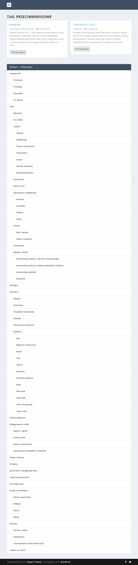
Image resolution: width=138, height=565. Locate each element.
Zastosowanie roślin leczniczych (22, 29)
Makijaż (17, 503)
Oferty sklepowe (17, 417)
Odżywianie (77, 29)
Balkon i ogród (20, 431)
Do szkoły (18, 119)
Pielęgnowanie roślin (19, 424)
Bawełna (15, 24)
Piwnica (19, 212)
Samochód (19, 179)
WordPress (66, 562)
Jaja (18, 338)
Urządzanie (19, 245)
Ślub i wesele (22, 232)
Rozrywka (18, 93)
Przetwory (18, 305)
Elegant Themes (34, 562)
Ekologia (14, 285)
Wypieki (17, 318)
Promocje (18, 80)
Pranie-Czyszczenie (25, 146)
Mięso (19, 351)
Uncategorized (16, 484)
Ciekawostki (15, 73)
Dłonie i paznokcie (22, 497)
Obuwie (19, 133)
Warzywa (20, 391)
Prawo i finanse (17, 457)
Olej (18, 358)
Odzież (17, 126)
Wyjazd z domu (21, 252)
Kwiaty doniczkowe (23, 444)
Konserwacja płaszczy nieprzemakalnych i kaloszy (39, 265)
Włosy (16, 517)
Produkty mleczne (24, 378)
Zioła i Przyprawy (24, 404)
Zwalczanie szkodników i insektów (30, 451)
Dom (12, 106)
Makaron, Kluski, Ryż (26, 345)
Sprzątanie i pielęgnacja (25, 192)
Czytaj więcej (18, 52)
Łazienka (20, 206)
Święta (17, 225)
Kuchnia (20, 199)
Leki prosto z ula (84, 24)
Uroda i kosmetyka (18, 490)
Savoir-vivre (19, 186)
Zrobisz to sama (17, 550)
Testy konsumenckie (19, 477)
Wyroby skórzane (24, 166)
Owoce (19, 364)
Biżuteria (18, 113)
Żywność (18, 331)
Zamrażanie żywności (24, 325)
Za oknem (18, 100)
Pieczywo (20, 371)
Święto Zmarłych (24, 239)
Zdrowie (13, 523)
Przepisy (13, 464)
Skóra (16, 510)
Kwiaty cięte (19, 437)
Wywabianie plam (24, 172)
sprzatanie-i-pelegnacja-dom (23, 470)
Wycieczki (20, 278)
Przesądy (18, 86)
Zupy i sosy (21, 411)
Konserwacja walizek (26, 272)
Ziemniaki (21, 397)
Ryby (18, 384)
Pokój (18, 219)
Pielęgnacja (21, 139)
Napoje (17, 298)
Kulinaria (14, 292)
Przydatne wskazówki (24, 311)
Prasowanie (21, 153)
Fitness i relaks (20, 530)
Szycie (19, 159)
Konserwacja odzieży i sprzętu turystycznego (37, 258)
